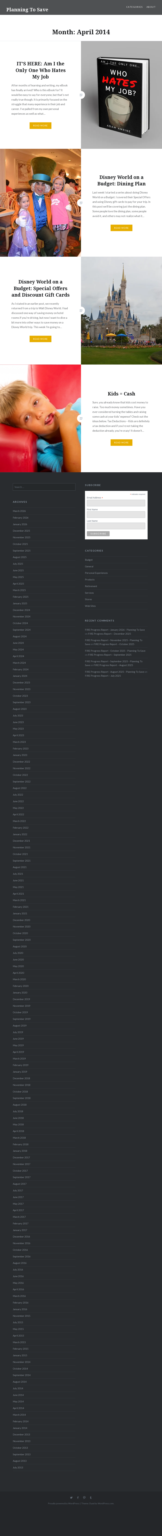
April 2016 (18, 1289)
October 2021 (20, 854)
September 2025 (22, 550)
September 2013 (22, 1454)
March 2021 (19, 900)
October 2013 (20, 1447)
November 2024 (21, 616)
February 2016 (20, 1302)
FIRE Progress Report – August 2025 (113, 665)
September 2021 (22, 860)
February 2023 (20, 748)
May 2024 (18, 649)
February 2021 (20, 906)
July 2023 (18, 715)
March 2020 (19, 979)
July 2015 (18, 1322)
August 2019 (20, 1025)
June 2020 (18, 959)
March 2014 (19, 1414)
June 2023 (18, 722)
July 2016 (18, 1269)
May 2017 (18, 1203)
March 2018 (19, 1137)
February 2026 (20, 517)
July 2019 (18, 1032)
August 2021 (20, 867)
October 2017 (20, 1170)
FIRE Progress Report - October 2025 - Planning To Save (115, 650)
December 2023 (21, 682)
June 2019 (18, 1038)
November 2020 (21, 926)
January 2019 (20, 1071)
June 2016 (18, 1276)
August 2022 (20, 788)
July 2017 (18, 1190)
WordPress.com (106, 1503)
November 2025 (21, 537)
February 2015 (20, 1348)
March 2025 (19, 590)
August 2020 (20, 946)
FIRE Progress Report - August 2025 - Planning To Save (114, 671)
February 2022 (20, 827)
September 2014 (22, 1375)
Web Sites (90, 605)
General (89, 566)
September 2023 (22, 702)
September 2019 (22, 1018)
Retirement (91, 586)
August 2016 (20, 1262)
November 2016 (21, 1243)
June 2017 (18, 1197)
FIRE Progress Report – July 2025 (103, 675)
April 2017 (18, 1210)
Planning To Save (27, 9)
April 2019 (18, 1051)
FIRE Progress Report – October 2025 (114, 644)
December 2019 (21, 999)
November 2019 (21, 1005)
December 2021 (21, 840)
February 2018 (20, 1144)
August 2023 (20, 708)
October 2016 (20, 1249)
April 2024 (18, 656)
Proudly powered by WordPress (63, 1503)
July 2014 (18, 1388)
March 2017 (19, 1216)
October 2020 (20, 933)
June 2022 (18, 801)
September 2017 (22, 1177)
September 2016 (22, 1256)
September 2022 (22, 781)
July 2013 (18, 1467)
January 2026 (20, 524)
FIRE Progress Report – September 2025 (109, 654)
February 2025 (20, 596)
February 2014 (20, 1421)
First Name (92, 509)
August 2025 (20, 557)
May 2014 (18, 1401)
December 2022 (21, 761)
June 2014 (18, 1395)
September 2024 (22, 629)
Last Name (92, 521)
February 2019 (20, 1065)
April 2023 (18, 735)
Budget (89, 559)
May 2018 (18, 1124)
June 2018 (18, 1118)
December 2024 (21, 610)
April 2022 (18, 814)
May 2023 (18, 728)
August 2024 (20, 636)
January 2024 (20, 675)
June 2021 (18, 880)
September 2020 (22, 939)
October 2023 (20, 695)
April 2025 (18, 583)
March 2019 (19, 1058)
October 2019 (20, 1012)
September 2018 (22, 1098)
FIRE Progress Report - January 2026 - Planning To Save (115, 629)
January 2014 (20, 1428)
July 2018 (18, 1111)
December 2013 (21, 1434)
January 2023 (20, 755)
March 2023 (19, 741)
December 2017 (21, 1157)
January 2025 (20, 603)
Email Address (95, 497)
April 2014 (18, 1408)
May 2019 (18, 1045)
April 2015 (18, 1335)
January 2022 (20, 834)
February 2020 (20, 985)
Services (89, 592)
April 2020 (18, 972)
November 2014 (21, 1362)
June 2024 (18, 642)
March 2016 (19, 1296)
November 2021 (21, 847)
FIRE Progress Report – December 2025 (109, 633)
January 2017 (20, 1230)
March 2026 (19, 511)
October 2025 (20, 544)
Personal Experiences (96, 572)
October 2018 (20, 1091)
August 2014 (20, 1381)
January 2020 (20, 992)
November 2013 (21, 1441)
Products (90, 579)
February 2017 (20, 1223)
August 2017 (20, 1183)
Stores (88, 599)
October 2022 (20, 774)
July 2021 (18, 873)
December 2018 (21, 1078)
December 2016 (21, 1236)
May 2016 (18, 1282)
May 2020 (18, 966)
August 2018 (20, 1104)
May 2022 (18, 807)
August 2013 (20, 1460)
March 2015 (19, 1342)
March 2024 (19, 662)
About (151, 7)
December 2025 (21, 530)
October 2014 (20, 1368)
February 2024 (20, 669)
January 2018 (20, 1150)
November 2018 (21, 1084)
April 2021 (18, 893)
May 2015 (18, 1329)
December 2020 (21, 920)
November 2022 (21, 768)
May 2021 (18, 887)
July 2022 (18, 794)
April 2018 (18, 1131)
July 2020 (18, 952)
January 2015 (20, 1355)
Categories (134, 7)
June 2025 (18, 570)
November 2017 (21, 1164)
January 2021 (20, 913)
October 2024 (20, 623)
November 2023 (21, 689)
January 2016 (20, 1309)
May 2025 (18, 577)
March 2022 (19, 821)
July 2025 (18, 563)
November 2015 (21, 1315)
